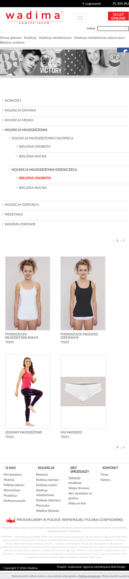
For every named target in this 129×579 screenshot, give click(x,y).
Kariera (105, 480)
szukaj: (91, 28)
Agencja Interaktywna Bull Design (104, 567)
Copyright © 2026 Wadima (21, 568)
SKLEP (118, 16)
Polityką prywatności (90, 575)
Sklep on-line (77, 503)
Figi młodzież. (72, 432)
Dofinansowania (15, 501)
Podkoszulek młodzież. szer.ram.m (80, 335)
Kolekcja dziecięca (48, 500)
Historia (9, 480)
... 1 (122, 240)
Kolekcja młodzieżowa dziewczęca (99, 37)
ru (126, 3)
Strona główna (10, 37)
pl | (115, 3)
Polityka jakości (14, 485)
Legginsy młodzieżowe (23, 432)
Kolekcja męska (46, 485)
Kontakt (110, 468)
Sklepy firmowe (78, 488)
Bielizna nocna (33, 156)
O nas (11, 468)
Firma (104, 474)
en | (121, 3)
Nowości (13, 100)
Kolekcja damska (47, 480)
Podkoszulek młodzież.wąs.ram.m (22, 335)
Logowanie (93, 3)
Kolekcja (30, 37)
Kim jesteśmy (13, 474)
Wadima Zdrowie (20, 224)
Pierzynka (14, 214)
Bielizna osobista (12, 42)
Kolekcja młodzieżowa (55, 37)
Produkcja (10, 495)
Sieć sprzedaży (79, 469)
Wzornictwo (12, 490)
